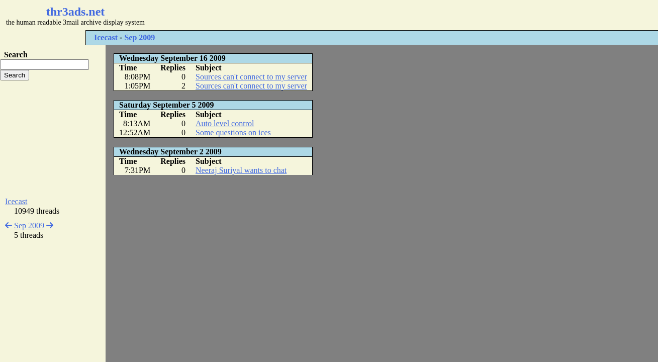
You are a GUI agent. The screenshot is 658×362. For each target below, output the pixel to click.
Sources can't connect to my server (251, 76)
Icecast (106, 37)
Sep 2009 (139, 37)
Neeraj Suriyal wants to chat (241, 170)
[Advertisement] (299, 15)
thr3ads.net (75, 11)
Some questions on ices (233, 132)
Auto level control (225, 123)
